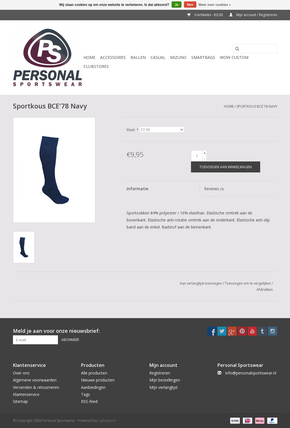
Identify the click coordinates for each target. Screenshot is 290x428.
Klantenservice (26, 394)
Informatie (137, 188)
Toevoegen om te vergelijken (248, 283)
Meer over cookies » (215, 5)
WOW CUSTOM (234, 57)
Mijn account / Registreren (253, 14)
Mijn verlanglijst (163, 387)
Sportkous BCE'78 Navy (257, 106)
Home (89, 57)
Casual (157, 57)
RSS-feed (89, 401)
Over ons (21, 373)
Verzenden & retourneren (36, 387)
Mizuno (178, 57)
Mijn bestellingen (164, 380)
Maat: (132, 129)
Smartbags (203, 57)
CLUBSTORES (96, 66)
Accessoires (113, 57)
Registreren (159, 373)
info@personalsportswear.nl (250, 373)
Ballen (138, 57)
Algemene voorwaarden (35, 380)
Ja (176, 5)
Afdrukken (265, 289)
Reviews (214, 188)
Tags (85, 394)
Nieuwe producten (97, 380)
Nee (190, 5)
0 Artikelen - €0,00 (205, 14)
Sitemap (20, 401)
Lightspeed (107, 420)
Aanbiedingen (93, 387)
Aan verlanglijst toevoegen (201, 283)
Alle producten (94, 373)
